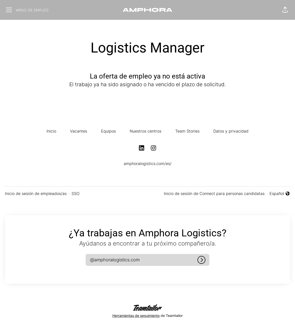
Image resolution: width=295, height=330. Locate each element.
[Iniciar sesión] (201, 260)
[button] (285, 10)
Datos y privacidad (230, 131)
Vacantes (78, 131)
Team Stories (187, 131)
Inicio (51, 131)
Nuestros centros (145, 131)
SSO (75, 193)
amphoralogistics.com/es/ (148, 163)
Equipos (108, 131)
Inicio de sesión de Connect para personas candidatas (214, 193)
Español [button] (280, 193)
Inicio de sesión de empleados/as (36, 193)
